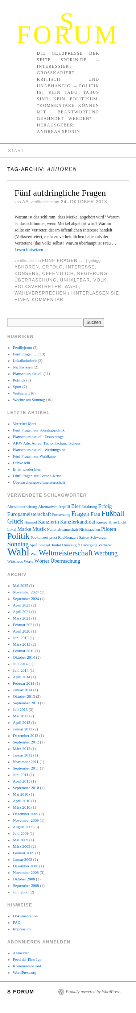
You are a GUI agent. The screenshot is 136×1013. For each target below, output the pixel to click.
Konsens (27, 273)
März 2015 (21, 644)
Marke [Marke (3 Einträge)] (24, 529)
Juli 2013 (20, 709)
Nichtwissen (23, 367)
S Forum (68, 28)
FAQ (17, 922)
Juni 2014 (21, 670)
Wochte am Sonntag (29, 399)
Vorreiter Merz (25, 423)
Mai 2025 (20, 585)
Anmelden (21, 953)
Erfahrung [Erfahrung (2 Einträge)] (89, 507)
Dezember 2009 (25, 814)
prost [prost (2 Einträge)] (53, 537)
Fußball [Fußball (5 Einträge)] (113, 513)
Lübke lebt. (22, 462)
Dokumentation (25, 916)
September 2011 (26, 768)
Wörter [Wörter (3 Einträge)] (42, 561)
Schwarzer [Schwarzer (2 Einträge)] (98, 537)
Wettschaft (21, 393)
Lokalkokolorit (25, 360)
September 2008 (26, 885)
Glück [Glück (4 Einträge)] (15, 521)
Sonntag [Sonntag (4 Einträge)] (18, 544)
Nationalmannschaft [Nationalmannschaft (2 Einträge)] (62, 529)
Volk (100, 280)
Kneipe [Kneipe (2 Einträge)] (102, 522)
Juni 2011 (21, 774)
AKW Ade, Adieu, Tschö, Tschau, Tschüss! (47, 443)
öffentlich (58, 273)
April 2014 (21, 677)
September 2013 (26, 703)
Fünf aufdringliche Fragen (60, 192)
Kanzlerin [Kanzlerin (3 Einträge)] (48, 522)
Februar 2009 (23, 853)
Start (16, 150)
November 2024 (26, 592)
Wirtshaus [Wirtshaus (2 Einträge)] (15, 561)
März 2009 (21, 846)
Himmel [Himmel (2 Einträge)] (30, 522)
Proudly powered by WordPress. (93, 991)
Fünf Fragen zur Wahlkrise (34, 456)
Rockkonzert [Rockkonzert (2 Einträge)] (68, 537)
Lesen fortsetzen (32, 249)
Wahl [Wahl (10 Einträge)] (18, 552)
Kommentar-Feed (27, 966)
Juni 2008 (21, 892)
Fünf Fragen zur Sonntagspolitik (39, 430)
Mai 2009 (20, 840)
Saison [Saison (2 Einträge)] (84, 537)
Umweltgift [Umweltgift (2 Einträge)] (71, 545)
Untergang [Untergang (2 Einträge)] (89, 545)
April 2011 (21, 781)
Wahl (72, 286)
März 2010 (21, 807)
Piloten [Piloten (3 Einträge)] (108, 529)
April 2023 (21, 605)
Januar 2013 (22, 729)
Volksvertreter (38, 286)
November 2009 (26, 820)
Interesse (80, 267)
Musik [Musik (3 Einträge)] (39, 529)
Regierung (92, 273)
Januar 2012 (22, 755)
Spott (17, 386)
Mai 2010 (20, 794)
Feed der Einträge (27, 959)
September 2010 (26, 787)
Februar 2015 (23, 651)
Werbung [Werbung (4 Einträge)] (106, 553)
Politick (19, 380)
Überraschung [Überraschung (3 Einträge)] (65, 561)
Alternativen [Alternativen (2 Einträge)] (47, 507)
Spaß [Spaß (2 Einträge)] (33, 545)
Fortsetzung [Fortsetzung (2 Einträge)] (61, 515)
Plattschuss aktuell (28, 373)
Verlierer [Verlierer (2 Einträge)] (105, 545)
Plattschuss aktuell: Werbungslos (39, 449)
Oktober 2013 (24, 696)
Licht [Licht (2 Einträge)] (122, 522)
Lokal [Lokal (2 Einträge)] (11, 529)
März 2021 (21, 618)
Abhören (27, 267)
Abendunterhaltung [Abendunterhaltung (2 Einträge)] (22, 507)
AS (25, 201)
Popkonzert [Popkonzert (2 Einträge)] (39, 537)
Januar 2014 (22, 690)
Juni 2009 (21, 833)
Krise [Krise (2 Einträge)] (112, 522)
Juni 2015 (21, 637)
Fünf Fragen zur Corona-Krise (37, 476)
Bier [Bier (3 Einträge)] (75, 506)
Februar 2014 (23, 683)
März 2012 (21, 748)
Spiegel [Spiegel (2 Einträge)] (44, 545)
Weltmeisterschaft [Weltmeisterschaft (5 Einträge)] (66, 553)
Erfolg (52, 267)
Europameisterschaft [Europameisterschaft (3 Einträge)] (29, 514)
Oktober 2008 (24, 879)
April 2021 (21, 611)
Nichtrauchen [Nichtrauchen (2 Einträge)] (89, 529)
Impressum (22, 929)
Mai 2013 (20, 716)
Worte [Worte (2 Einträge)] (28, 561)
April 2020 (21, 631)
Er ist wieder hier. (27, 469)
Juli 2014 (20, 664)
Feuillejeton (22, 347)
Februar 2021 (23, 624)
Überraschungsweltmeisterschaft (39, 482)
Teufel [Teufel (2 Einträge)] (56, 545)
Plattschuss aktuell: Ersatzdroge (38, 436)
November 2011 (26, 761)
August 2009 (23, 827)
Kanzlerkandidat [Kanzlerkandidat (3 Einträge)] (77, 522)
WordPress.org (25, 972)
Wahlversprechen (40, 293)
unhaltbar (75, 280)
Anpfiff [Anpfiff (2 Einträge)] (64, 507)
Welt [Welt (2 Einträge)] (34, 554)
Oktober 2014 (24, 657)
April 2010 (21, 801)
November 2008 (26, 872)
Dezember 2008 (25, 866)
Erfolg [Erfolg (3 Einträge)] (105, 506)
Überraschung (36, 280)
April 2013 (21, 722)
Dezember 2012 (25, 735)
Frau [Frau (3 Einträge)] (95, 514)
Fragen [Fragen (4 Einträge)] (80, 513)
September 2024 (26, 598)
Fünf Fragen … (25, 354)
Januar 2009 (22, 859)
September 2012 (26, 742)
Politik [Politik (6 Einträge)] (18, 536)
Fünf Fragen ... (63, 260)
